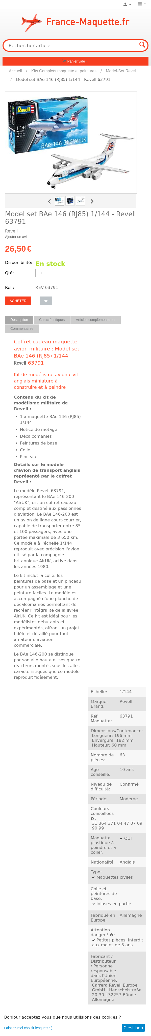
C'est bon (133, 1027)
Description (19, 320)
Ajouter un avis (17, 237)
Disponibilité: (18, 262)
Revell (20, 363)
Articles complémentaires (95, 320)
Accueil (15, 71)
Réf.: (9, 287)
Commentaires (21, 329)
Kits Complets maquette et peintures (63, 71)
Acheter (18, 301)
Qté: (9, 273)
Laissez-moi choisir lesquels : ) (28, 1028)
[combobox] (75, 45)
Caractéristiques (52, 320)
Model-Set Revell (121, 71)
